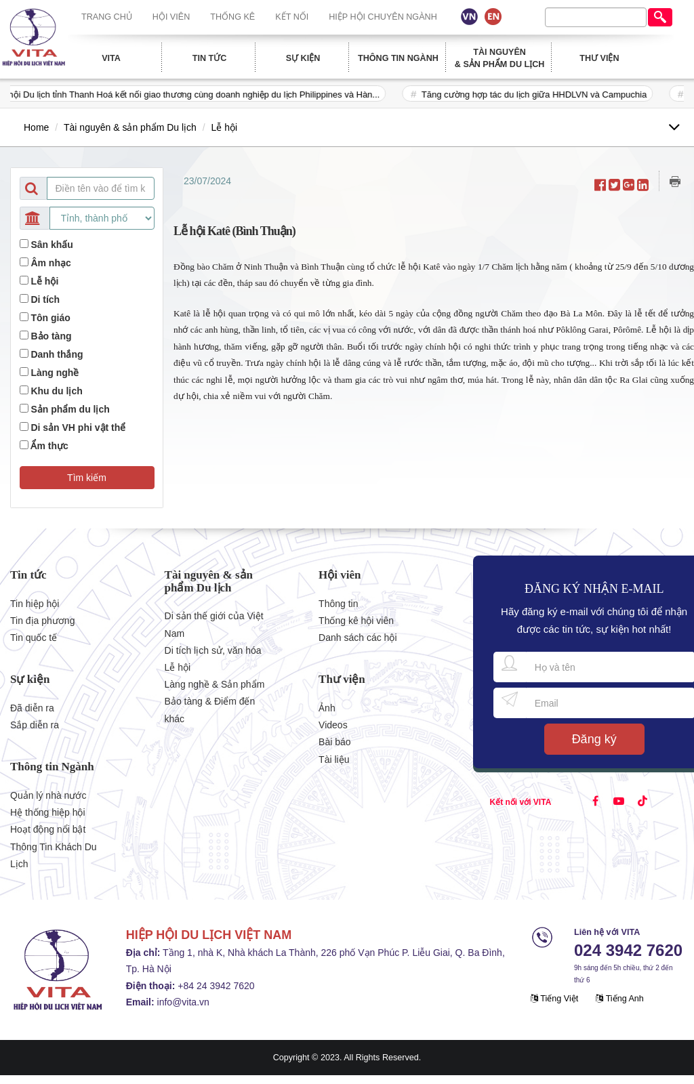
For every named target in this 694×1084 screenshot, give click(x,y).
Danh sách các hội (357, 637)
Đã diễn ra (32, 708)
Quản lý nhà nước (48, 795)
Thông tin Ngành (398, 58)
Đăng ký (594, 739)
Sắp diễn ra (34, 725)
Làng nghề (54, 372)
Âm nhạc (50, 262)
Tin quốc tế (33, 637)
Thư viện (599, 58)
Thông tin (338, 603)
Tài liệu (334, 759)
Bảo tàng (50, 336)
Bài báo (334, 741)
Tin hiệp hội (34, 603)
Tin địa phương (42, 620)
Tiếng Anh (620, 998)
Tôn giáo (50, 317)
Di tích (45, 299)
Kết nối (291, 17)
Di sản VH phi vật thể (77, 427)
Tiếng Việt (554, 998)
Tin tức (209, 58)
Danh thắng (56, 354)
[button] (87, 477)
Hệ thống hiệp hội (47, 812)
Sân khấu (51, 244)
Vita (111, 58)
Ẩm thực (49, 445)
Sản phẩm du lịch (69, 409)
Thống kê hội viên (356, 620)
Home (36, 127)
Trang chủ (106, 17)
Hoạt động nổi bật (47, 829)
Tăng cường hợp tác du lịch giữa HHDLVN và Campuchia (544, 94)
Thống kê (232, 17)
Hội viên (171, 17)
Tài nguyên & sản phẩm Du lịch (500, 58)
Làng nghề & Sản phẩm (215, 684)
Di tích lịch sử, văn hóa (213, 650)
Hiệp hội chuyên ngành (383, 17)
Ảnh (327, 708)
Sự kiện (303, 58)
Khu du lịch (56, 390)
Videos (333, 725)
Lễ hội (224, 127)
